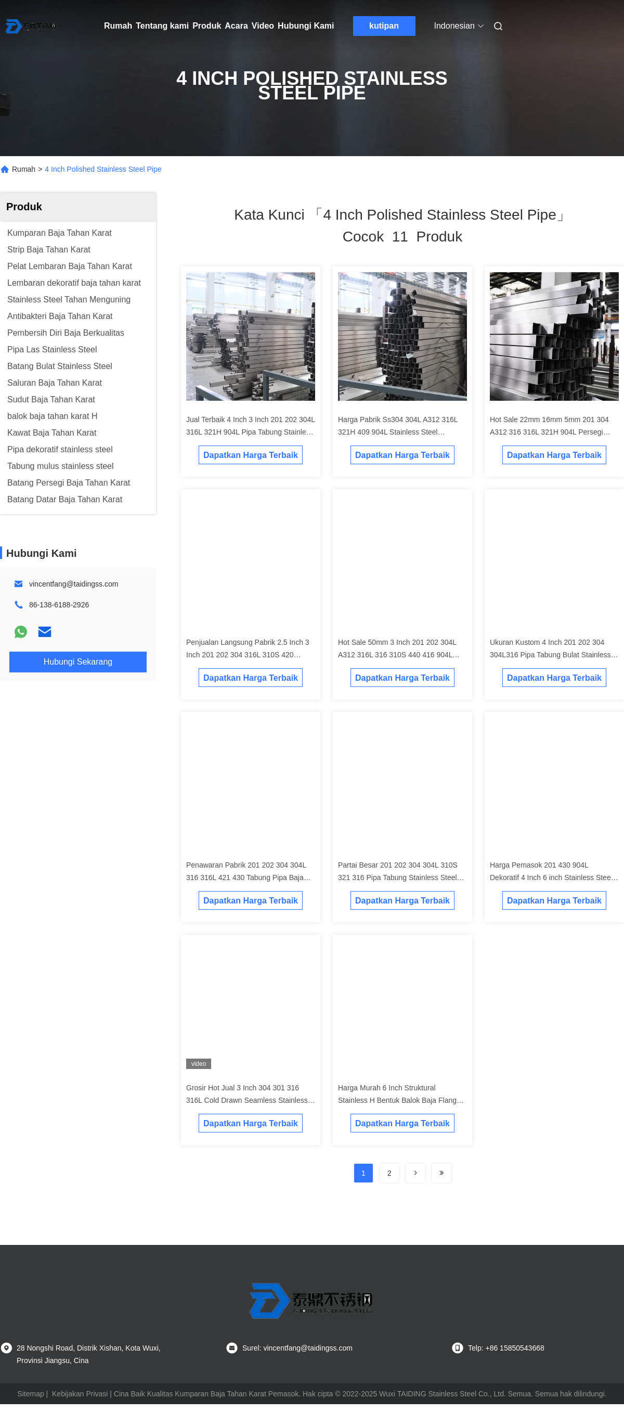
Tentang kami (162, 25)
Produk (206, 25)
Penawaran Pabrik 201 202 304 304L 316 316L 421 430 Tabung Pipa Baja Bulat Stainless (246, 877)
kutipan (384, 25)
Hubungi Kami (306, 25)
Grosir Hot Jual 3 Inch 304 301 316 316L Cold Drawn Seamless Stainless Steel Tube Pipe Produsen (247, 1100)
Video (263, 25)
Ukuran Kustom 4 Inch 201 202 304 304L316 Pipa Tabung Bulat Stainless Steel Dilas (550, 654)
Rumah (118, 25)
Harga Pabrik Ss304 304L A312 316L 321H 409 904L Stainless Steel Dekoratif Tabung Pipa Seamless (398, 432)
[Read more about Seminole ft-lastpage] (441, 1173)
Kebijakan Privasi (80, 1394)
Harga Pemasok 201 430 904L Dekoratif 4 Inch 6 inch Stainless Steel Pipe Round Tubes (551, 877)
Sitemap (30, 1394)
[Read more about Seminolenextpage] (415, 1173)
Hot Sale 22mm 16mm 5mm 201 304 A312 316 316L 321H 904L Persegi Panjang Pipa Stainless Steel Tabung (549, 432)
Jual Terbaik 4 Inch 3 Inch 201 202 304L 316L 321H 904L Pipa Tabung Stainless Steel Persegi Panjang (250, 432)
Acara (236, 25)
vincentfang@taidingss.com (73, 584)
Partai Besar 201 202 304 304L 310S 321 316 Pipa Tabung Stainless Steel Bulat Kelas (398, 877)
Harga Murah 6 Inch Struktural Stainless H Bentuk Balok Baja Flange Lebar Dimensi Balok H (399, 1100)
